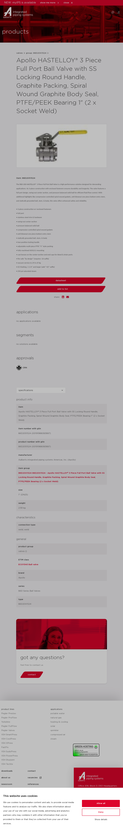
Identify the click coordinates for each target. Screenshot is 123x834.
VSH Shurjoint (8, 760)
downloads (6, 771)
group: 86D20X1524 (36, 53)
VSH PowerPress (9, 756)
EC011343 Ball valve (28, 565)
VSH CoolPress (8, 739)
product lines (7, 709)
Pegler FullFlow (9, 726)
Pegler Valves (8, 730)
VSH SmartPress (9, 735)
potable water (58, 713)
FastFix (5, 747)
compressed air (58, 735)
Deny (101, 812)
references (33, 784)
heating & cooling (59, 722)
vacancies (35, 777)
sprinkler (55, 730)
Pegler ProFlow (9, 718)
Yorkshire (5, 722)
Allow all (101, 803)
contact (32, 771)
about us (5, 778)
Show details (101, 820)
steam (53, 739)
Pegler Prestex (8, 713)
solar (53, 726)
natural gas (56, 718)
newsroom (6, 784)
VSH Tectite (7, 764)
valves (19, 53)
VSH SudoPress (8, 752)
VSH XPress (7, 743)
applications (56, 709)
